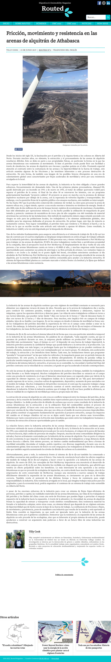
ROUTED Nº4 (45, 50)
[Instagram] (104, 3)
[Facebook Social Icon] (99, 3)
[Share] (19, 149)
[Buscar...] (94, 17)
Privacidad (55, 659)
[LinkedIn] (108, 3)
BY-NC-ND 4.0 (44, 659)
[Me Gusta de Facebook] (28, 149)
